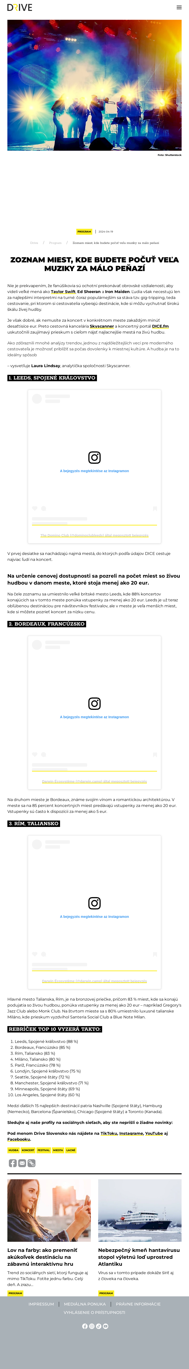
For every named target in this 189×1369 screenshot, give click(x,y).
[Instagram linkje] (91, 1326)
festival (44, 1150)
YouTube (154, 1133)
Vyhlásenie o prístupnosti (94, 1312)
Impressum (41, 1304)
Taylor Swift (63, 291)
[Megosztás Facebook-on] (12, 1162)
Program (84, 231)
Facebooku (18, 1139)
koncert (28, 1150)
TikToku (109, 1133)
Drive (34, 243)
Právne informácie (138, 1304)
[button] (179, 7)
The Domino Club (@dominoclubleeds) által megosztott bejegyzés (94, 535)
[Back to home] (19, 7)
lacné (70, 1150)
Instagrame (131, 1133)
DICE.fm (160, 326)
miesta (58, 1150)
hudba (13, 1150)
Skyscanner (102, 326)
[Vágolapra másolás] (30, 1163)
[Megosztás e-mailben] (21, 1162)
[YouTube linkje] (104, 1326)
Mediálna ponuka (85, 1304)
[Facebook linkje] (84, 1326)
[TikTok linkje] (97, 1326)
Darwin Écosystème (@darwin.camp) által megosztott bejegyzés (94, 781)
